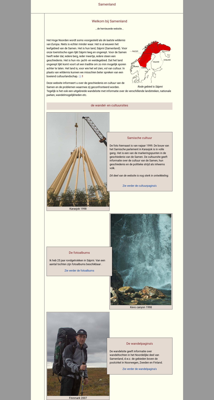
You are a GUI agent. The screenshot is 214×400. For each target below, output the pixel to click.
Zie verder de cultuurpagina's (140, 185)
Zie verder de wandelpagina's (140, 369)
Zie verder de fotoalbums (79, 270)
